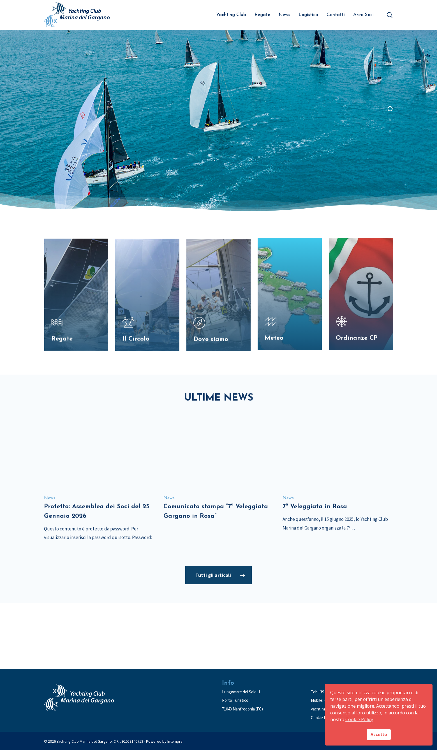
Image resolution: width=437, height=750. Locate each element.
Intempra (174, 741)
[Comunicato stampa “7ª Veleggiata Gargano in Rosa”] (217, 477)
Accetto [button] (379, 734)
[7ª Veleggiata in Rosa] (337, 481)
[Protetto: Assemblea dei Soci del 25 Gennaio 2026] (98, 485)
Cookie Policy (322, 717)
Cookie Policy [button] (359, 719)
